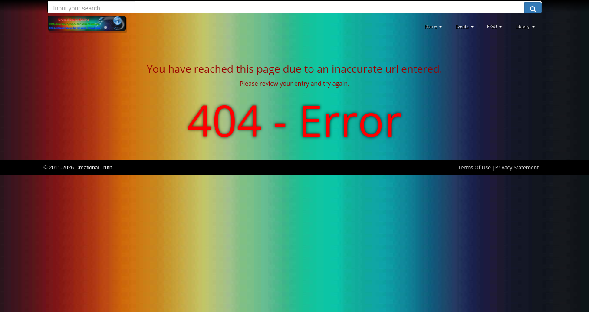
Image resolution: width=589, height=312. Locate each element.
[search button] (533, 9)
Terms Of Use (474, 167)
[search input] (91, 8)
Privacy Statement (517, 167)
